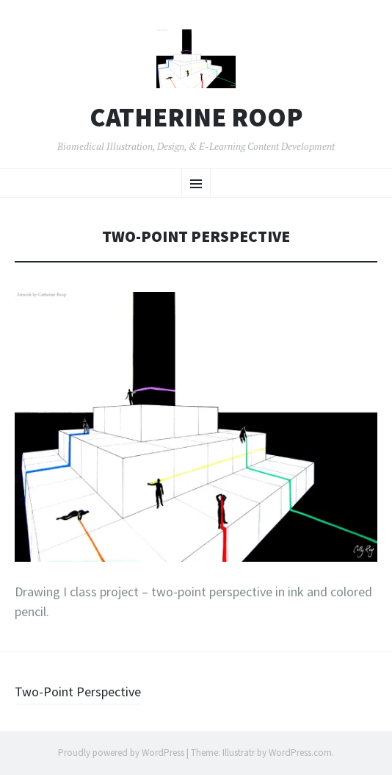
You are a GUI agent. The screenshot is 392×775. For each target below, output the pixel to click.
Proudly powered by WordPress (121, 752)
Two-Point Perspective (78, 691)
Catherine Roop (196, 117)
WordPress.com (300, 752)
